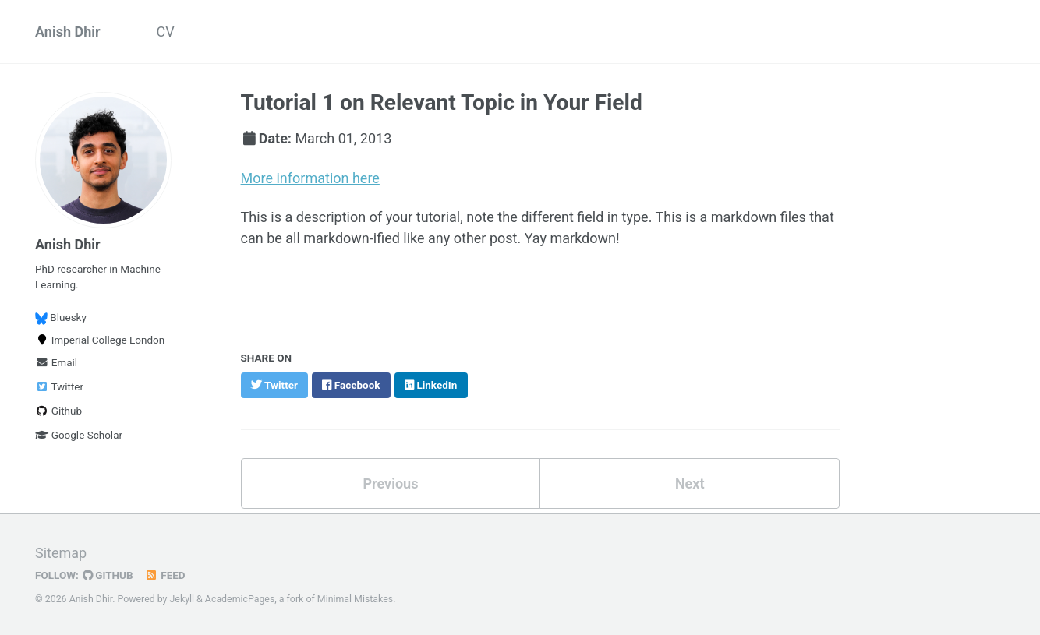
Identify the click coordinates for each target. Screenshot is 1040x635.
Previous (390, 483)
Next (690, 483)
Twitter (59, 386)
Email (56, 362)
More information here (310, 178)
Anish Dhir (68, 31)
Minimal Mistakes (355, 599)
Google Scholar (78, 435)
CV (166, 31)
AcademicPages (239, 599)
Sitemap (61, 553)
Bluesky (61, 317)
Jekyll (182, 599)
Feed (165, 575)
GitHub (108, 575)
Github (58, 410)
